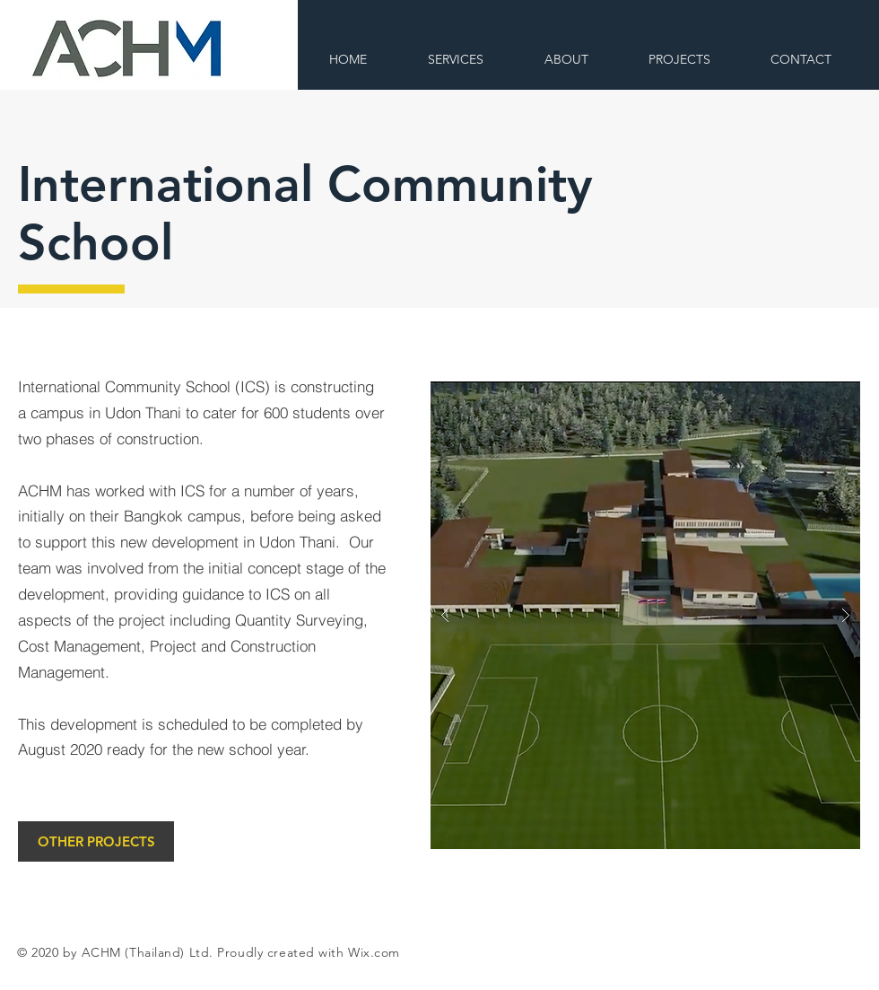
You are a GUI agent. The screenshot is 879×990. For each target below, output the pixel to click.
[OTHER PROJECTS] (96, 841)
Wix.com (374, 952)
